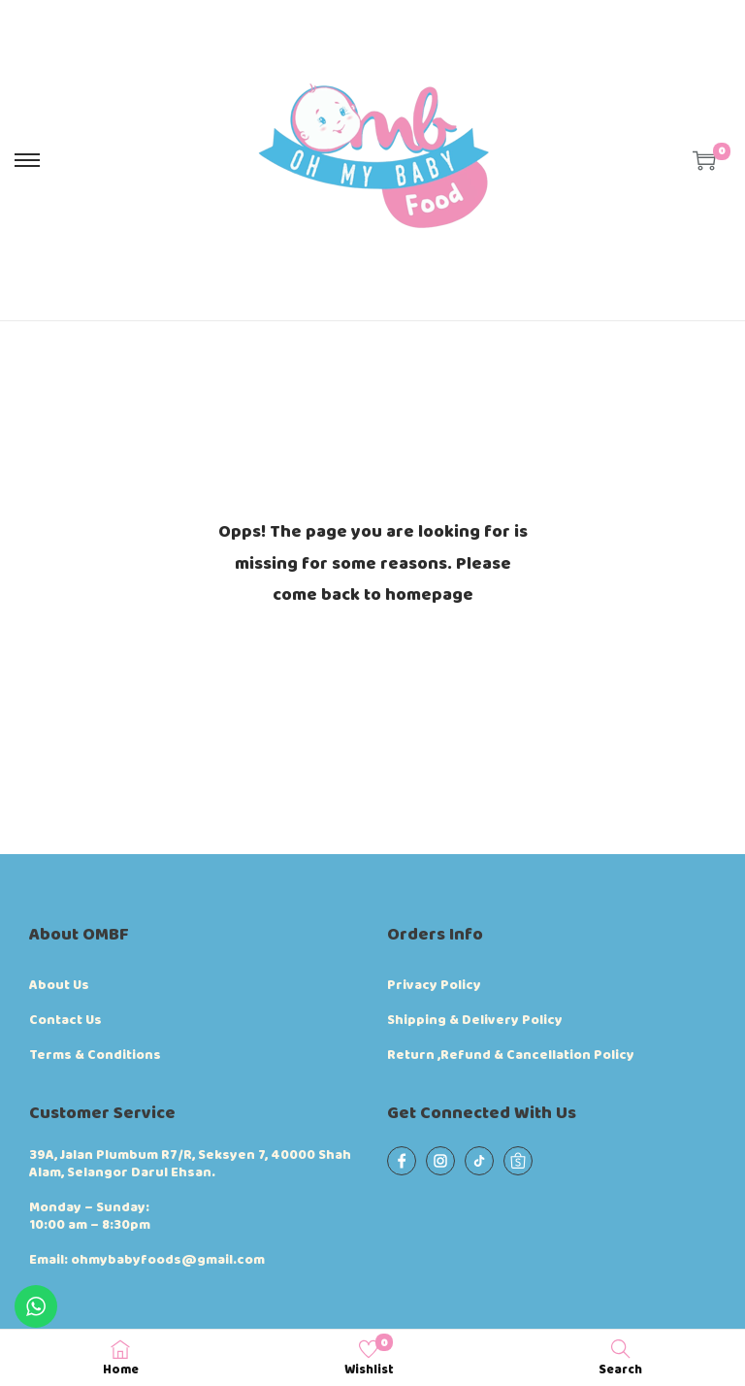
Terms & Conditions (95, 1055)
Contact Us (65, 1020)
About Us (59, 985)
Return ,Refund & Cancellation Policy (510, 1055)
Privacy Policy (434, 985)
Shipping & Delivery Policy (475, 1020)
